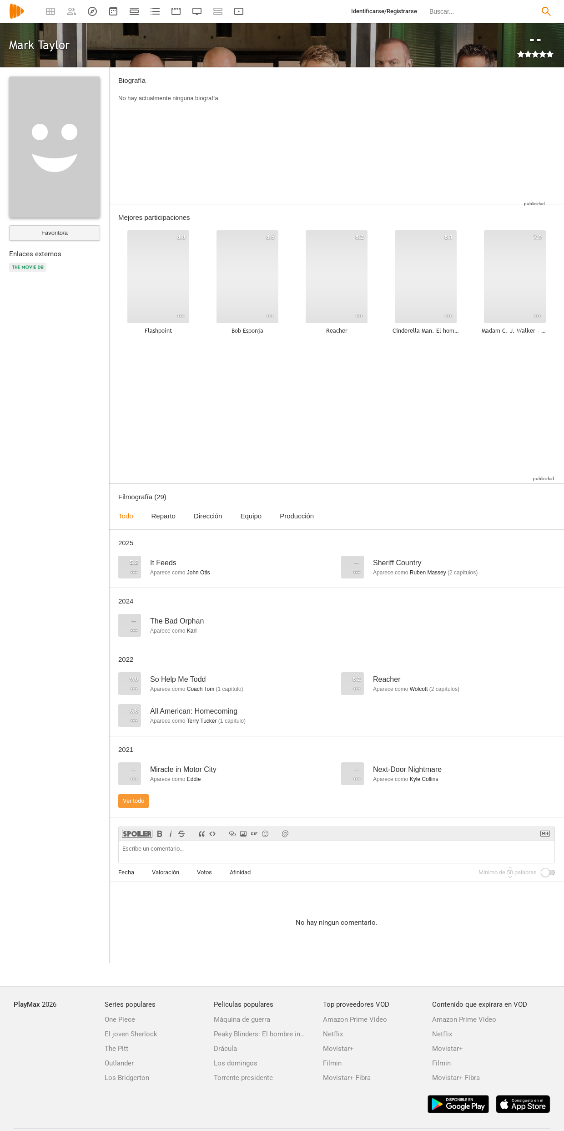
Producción (297, 516)
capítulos (462, 572)
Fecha (126, 872)
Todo (125, 516)
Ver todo (133, 800)
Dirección (208, 516)
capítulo (230, 689)
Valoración (165, 872)
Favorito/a (54, 232)
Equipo (251, 516)
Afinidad (240, 872)
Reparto (163, 516)
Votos (204, 872)
